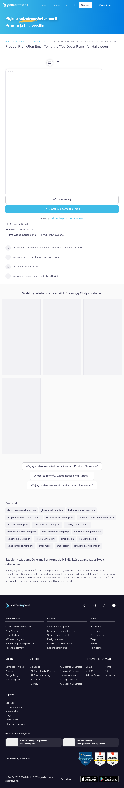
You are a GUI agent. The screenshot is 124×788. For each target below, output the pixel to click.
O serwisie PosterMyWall (18, 626)
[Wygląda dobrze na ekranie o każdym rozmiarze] (8, 257)
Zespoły (94, 639)
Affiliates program (14, 639)
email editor (63, 545)
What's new (11, 631)
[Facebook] (84, 605)
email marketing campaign (55, 531)
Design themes (55, 639)
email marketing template (87, 531)
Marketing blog (13, 679)
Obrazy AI (35, 683)
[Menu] (117, 5)
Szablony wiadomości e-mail (62, 631)
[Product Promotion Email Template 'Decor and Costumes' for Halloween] (21, 337)
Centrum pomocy (14, 707)
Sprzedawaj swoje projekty (19, 643)
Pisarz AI (35, 679)
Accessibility (11, 711)
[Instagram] (94, 605)
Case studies (12, 635)
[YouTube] (114, 605)
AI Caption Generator (71, 683)
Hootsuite (109, 675)
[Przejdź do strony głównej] (14, 5)
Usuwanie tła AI (68, 675)
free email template (45, 538)
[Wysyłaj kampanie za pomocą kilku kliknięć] (8, 276)
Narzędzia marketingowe (60, 643)
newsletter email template (59, 517)
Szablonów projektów (58, 626)
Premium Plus (97, 635)
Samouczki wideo (14, 666)
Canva (89, 666)
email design (67, 538)
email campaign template (20, 545)
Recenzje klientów (14, 647)
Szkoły (93, 643)
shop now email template (47, 524)
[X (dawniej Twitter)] (104, 605)
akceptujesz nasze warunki (69, 218)
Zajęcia (9, 671)
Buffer (107, 671)
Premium (95, 631)
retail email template (17, 524)
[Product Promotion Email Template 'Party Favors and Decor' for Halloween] (21, 416)
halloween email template (81, 510)
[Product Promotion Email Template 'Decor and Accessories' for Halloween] (102, 337)
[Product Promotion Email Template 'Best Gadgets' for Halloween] (62, 337)
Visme (107, 666)
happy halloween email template (24, 517)
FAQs (8, 715)
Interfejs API (11, 719)
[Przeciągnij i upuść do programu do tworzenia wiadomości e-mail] (8, 248)
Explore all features (57, 647)
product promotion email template (96, 517)
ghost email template (52, 510)
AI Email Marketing (40, 675)
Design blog (11, 675)
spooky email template (77, 524)
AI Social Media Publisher (43, 671)
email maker (45, 545)
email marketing (87, 538)
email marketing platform (87, 545)
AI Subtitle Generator (71, 666)
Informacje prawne (15, 724)
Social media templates (59, 635)
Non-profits (96, 647)
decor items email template (21, 510)
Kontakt (9, 702)
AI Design (35, 666)
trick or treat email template (21, 531)
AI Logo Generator (69, 679)
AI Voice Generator (70, 671)
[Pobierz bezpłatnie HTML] (8, 266)
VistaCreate (92, 671)
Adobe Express (94, 675)
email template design (18, 538)
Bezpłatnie (95, 626)
